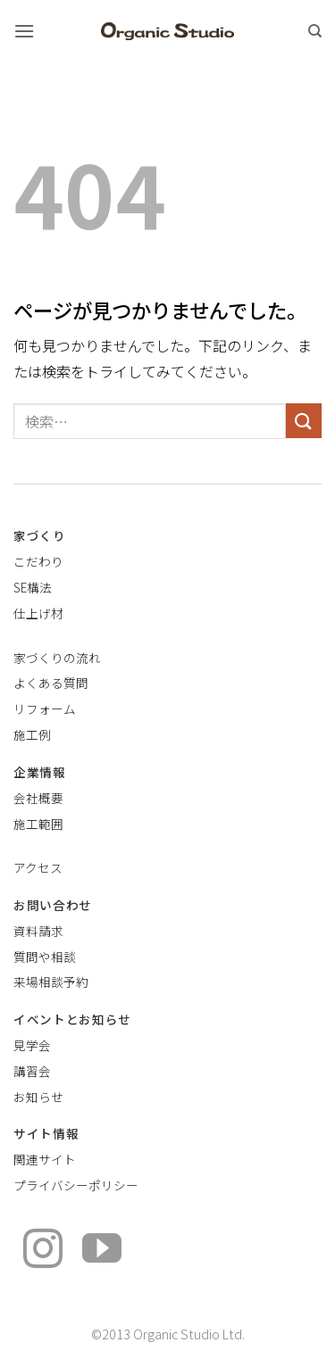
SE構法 (32, 587)
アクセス (38, 867)
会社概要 (38, 798)
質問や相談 (44, 956)
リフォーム (44, 708)
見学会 (32, 1045)
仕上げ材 (38, 613)
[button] (24, 31)
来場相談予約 (50, 981)
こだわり (38, 561)
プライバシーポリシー (75, 1185)
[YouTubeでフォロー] (101, 1251)
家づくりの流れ (57, 658)
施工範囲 (38, 824)
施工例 (32, 734)
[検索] (315, 31)
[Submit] (304, 420)
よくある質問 (50, 683)
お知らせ (38, 1097)
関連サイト (44, 1159)
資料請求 (38, 931)
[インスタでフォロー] (43, 1251)
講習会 (32, 1071)
